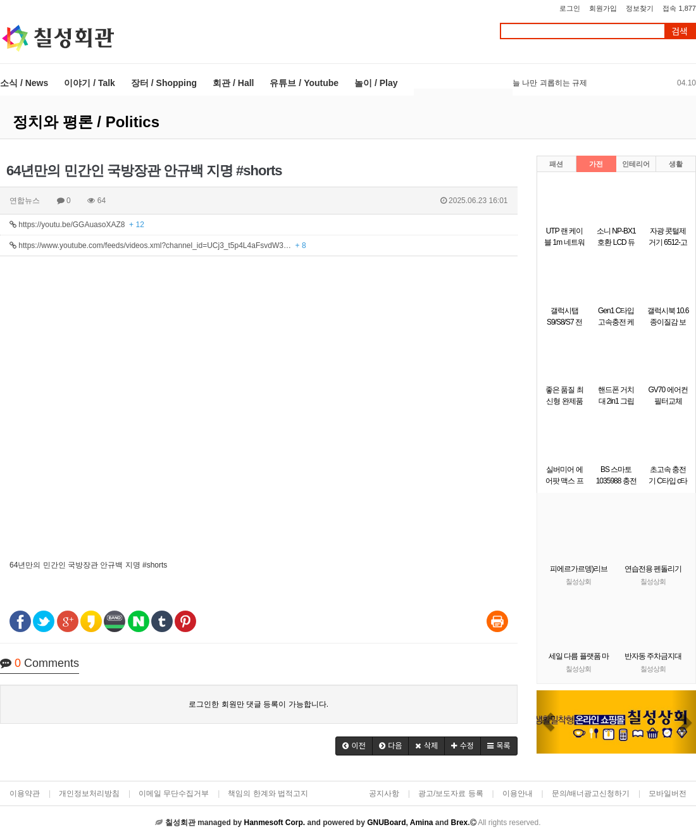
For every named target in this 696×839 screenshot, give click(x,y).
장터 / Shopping (164, 83)
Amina (421, 822)
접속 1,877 (679, 8)
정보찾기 (640, 8)
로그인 (569, 8)
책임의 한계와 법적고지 (268, 793)
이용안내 (517, 793)
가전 (596, 164)
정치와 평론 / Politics (86, 121)
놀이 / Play (375, 83)
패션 (556, 164)
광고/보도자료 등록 (450, 793)
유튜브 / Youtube (304, 83)
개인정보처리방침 (89, 793)
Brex (459, 822)
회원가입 (603, 8)
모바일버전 (668, 793)
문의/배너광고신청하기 (591, 793)
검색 (679, 31)
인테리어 (636, 164)
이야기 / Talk (89, 83)
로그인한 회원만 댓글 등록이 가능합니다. (258, 704)
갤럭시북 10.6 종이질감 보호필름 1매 (668, 322)
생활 (676, 164)
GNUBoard (386, 822)
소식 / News (24, 83)
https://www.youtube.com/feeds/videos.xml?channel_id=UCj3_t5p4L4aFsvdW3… (157, 245)
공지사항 (384, 793)
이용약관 (24, 793)
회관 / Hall (233, 83)
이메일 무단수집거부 (174, 793)
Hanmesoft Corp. (274, 822)
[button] (354, 745)
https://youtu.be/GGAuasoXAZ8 (76, 224)
